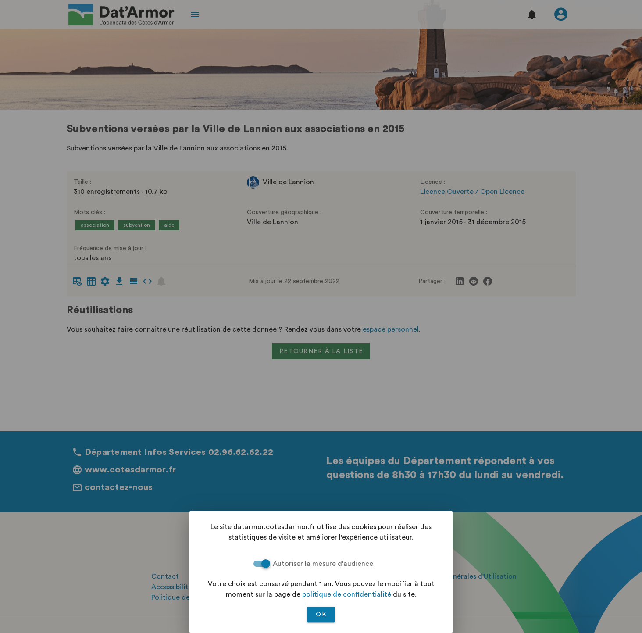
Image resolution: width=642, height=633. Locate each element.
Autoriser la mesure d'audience (323, 563)
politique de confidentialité (346, 594)
